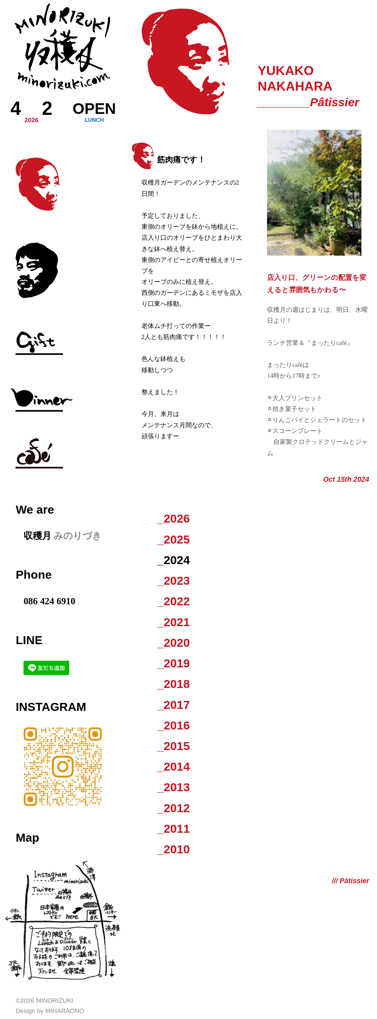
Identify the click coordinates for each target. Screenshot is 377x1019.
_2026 (173, 518)
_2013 (173, 787)
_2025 (173, 539)
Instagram (51, 707)
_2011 (173, 828)
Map (27, 837)
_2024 (173, 560)
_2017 (173, 705)
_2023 (173, 580)
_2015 (173, 746)
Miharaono (64, 1010)
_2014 (173, 766)
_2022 (173, 601)
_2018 (173, 684)
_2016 (173, 725)
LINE (29, 640)
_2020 (173, 642)
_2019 (173, 663)
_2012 (173, 808)
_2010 (173, 849)
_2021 (173, 622)
